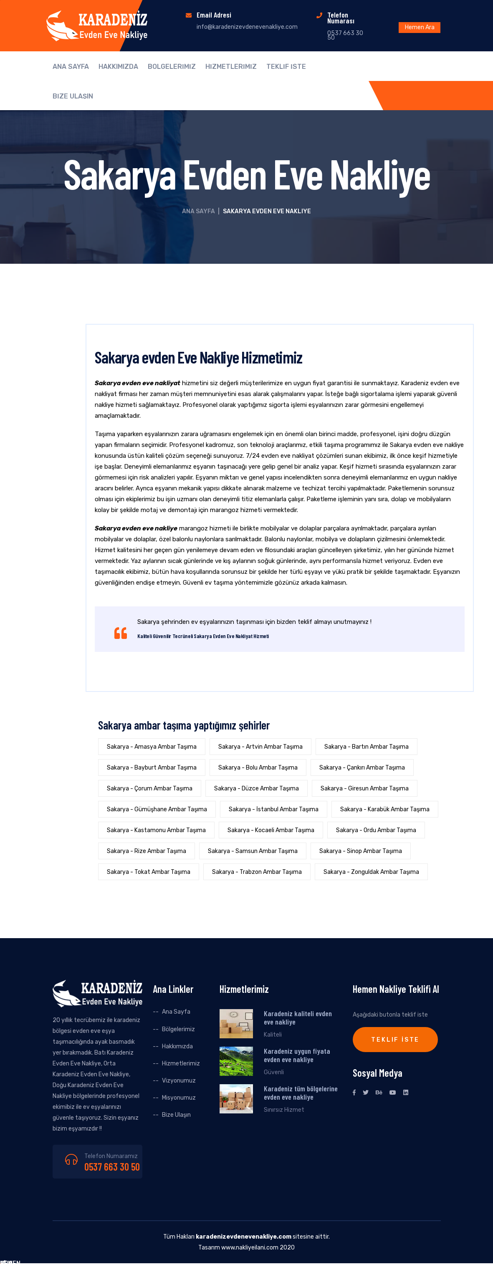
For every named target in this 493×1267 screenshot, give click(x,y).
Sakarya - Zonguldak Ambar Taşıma (371, 872)
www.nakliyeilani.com (249, 1247)
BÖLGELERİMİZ (172, 67)
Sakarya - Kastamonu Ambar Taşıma (156, 830)
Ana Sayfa (198, 211)
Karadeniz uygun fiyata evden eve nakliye (297, 1055)
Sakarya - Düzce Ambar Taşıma (256, 788)
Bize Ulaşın (176, 1115)
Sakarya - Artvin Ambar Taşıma (260, 746)
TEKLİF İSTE (286, 67)
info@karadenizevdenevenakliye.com (247, 26)
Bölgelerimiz (178, 1029)
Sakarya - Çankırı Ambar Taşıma (362, 767)
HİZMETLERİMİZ (231, 67)
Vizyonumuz (179, 1080)
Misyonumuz (179, 1097)
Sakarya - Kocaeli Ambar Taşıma (271, 830)
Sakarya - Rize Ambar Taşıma (146, 851)
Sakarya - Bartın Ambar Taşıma (366, 746)
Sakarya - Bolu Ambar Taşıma (258, 767)
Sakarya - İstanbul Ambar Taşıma (274, 809)
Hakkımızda (177, 1046)
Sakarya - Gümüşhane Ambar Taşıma (157, 809)
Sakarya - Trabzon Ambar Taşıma (257, 872)
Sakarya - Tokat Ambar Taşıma (148, 872)
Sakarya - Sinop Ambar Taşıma (360, 851)
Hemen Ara (420, 27)
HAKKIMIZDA (118, 67)
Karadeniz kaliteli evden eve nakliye (298, 1017)
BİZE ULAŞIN (73, 96)
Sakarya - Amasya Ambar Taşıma (152, 746)
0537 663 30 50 (112, 1167)
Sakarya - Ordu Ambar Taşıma (376, 830)
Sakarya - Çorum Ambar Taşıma (149, 788)
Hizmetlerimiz (181, 1063)
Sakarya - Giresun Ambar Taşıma (365, 788)
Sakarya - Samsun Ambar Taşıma (253, 851)
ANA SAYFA (71, 67)
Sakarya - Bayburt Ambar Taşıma (152, 767)
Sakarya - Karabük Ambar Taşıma (385, 809)
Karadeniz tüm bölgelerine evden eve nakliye (301, 1092)
